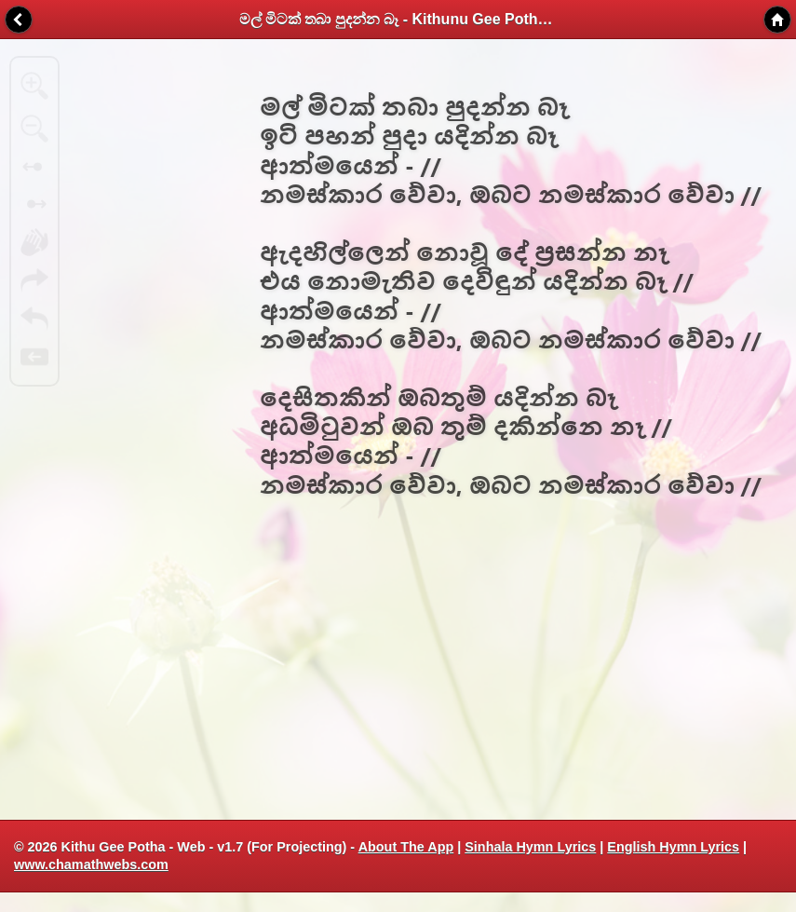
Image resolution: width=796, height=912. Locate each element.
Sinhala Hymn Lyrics (530, 846)
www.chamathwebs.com (91, 864)
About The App (406, 846)
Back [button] (19, 20)
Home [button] (777, 20)
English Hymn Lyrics (673, 846)
